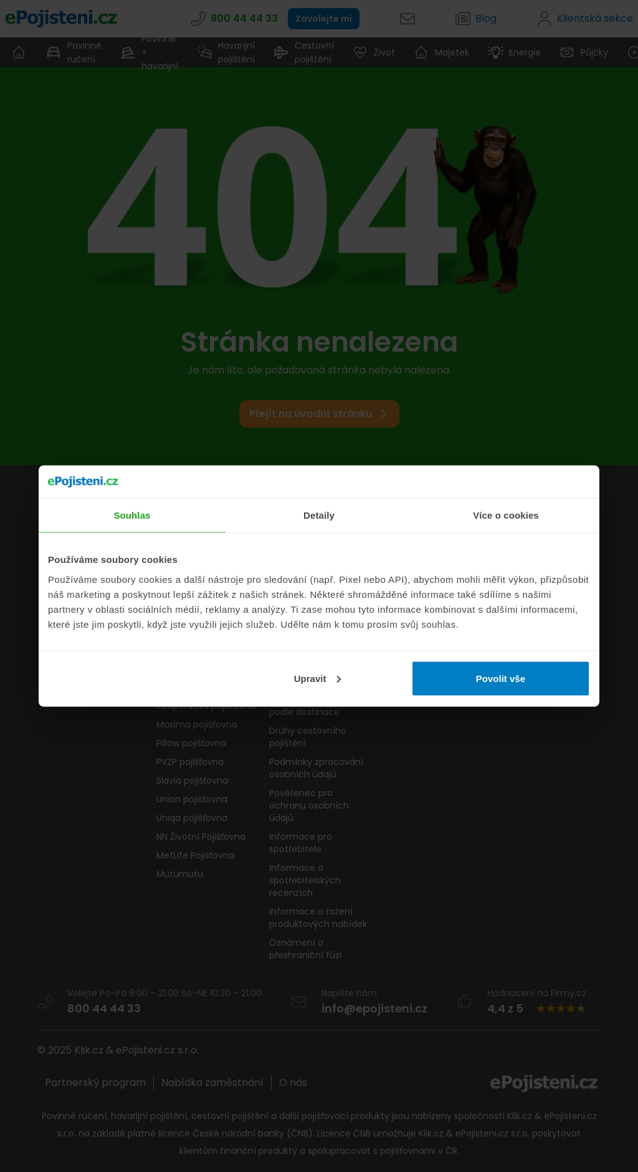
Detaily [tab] (319, 515)
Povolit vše (500, 678)
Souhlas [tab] (131, 515)
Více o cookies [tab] (506, 515)
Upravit (317, 678)
